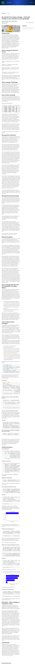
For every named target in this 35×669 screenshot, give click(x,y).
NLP (5, 269)
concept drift (16, 330)
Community (9, 2)
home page (4, 13)
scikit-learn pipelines (13, 234)
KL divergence (4, 328)
